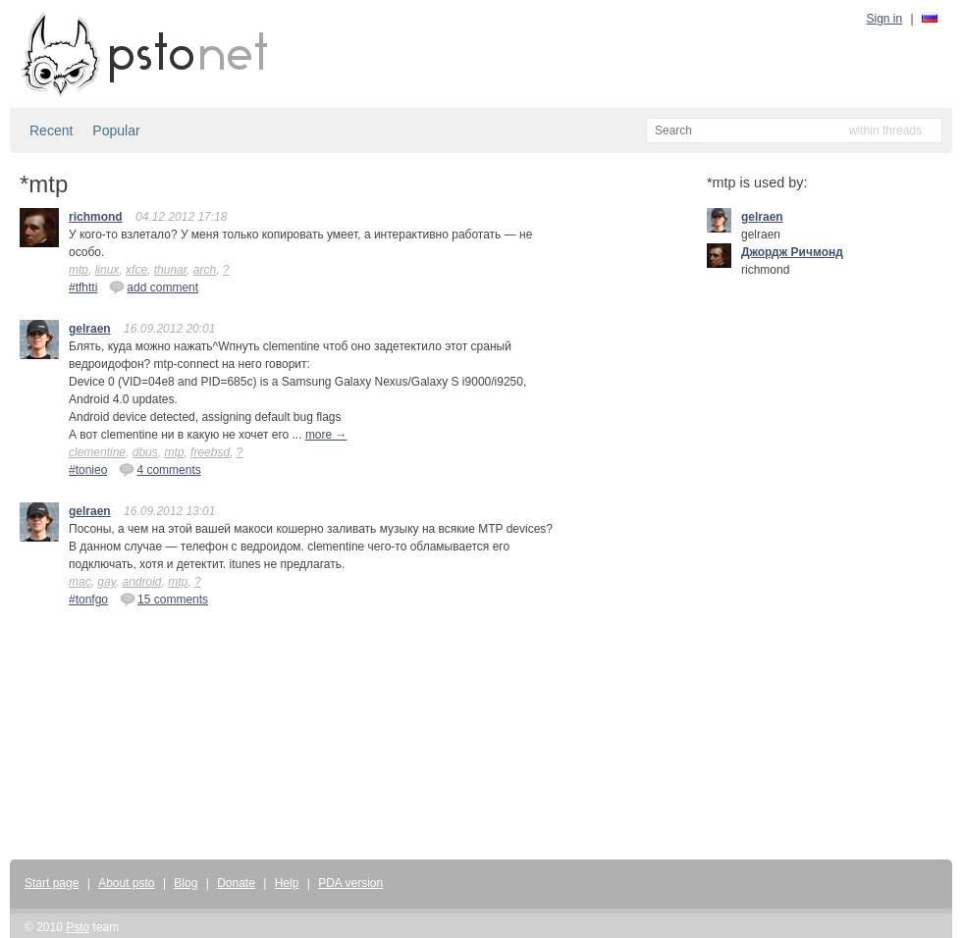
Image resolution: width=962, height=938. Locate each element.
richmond (96, 217)
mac (80, 582)
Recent (51, 130)
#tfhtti (83, 287)
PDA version (350, 883)
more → (326, 435)
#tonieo (88, 470)
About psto (126, 883)
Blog (185, 883)
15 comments (164, 598)
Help (287, 883)
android (141, 582)
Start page (52, 883)
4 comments (159, 469)
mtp (78, 270)
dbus (145, 452)
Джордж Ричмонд (792, 252)
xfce (136, 270)
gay (106, 582)
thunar (170, 270)
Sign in (885, 19)
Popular (115, 130)
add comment (153, 286)
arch (204, 270)
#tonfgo (88, 599)
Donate (236, 883)
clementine (97, 452)
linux (107, 270)
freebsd (210, 452)
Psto (77, 927)
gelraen (90, 329)
